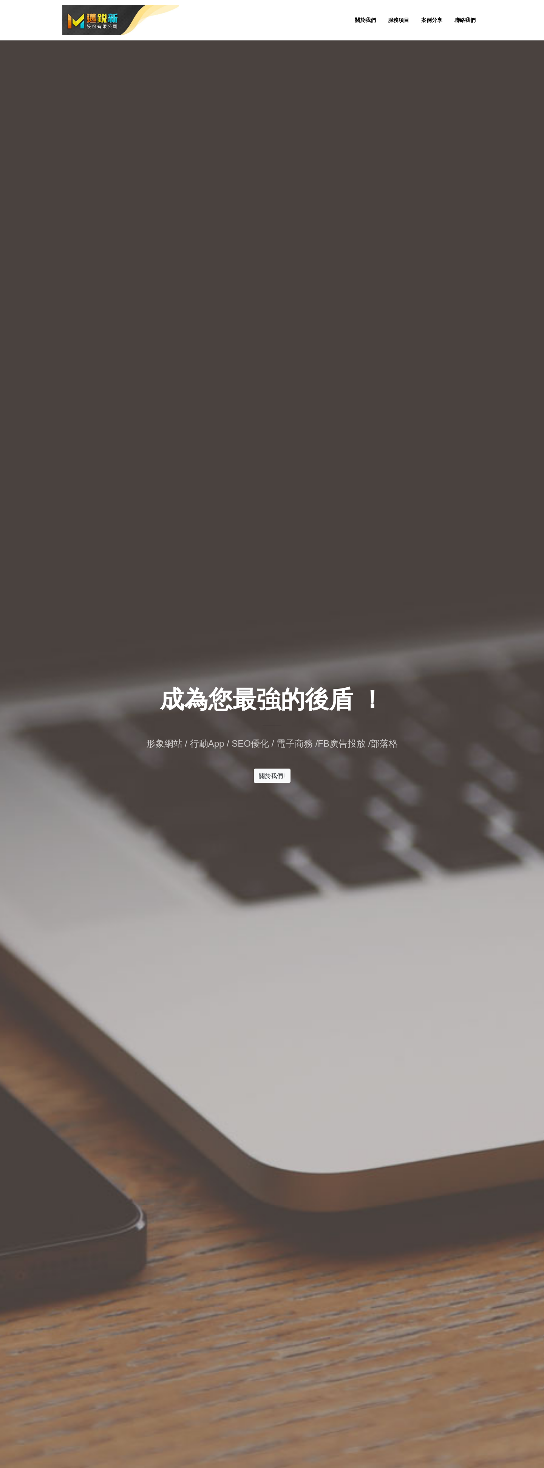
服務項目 (398, 19)
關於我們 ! (272, 776)
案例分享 (431, 19)
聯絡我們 (465, 19)
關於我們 (365, 19)
